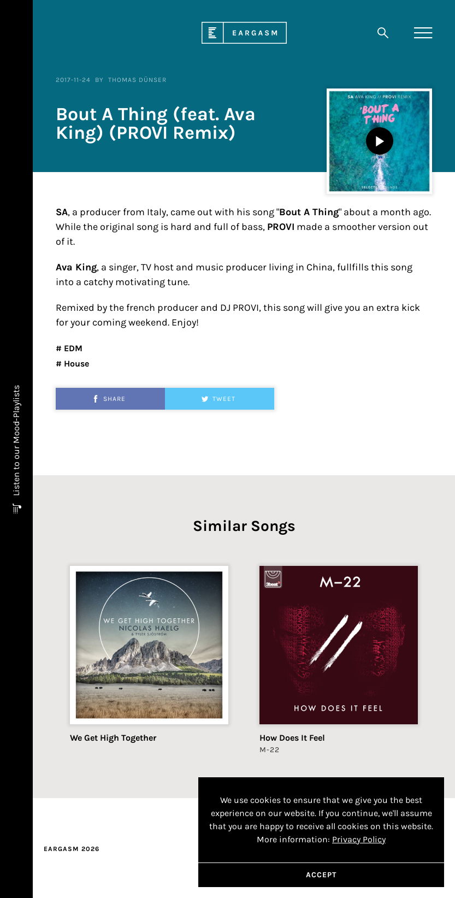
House (75, 363)
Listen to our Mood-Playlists (16, 441)
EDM (72, 348)
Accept (321, 874)
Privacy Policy (359, 839)
